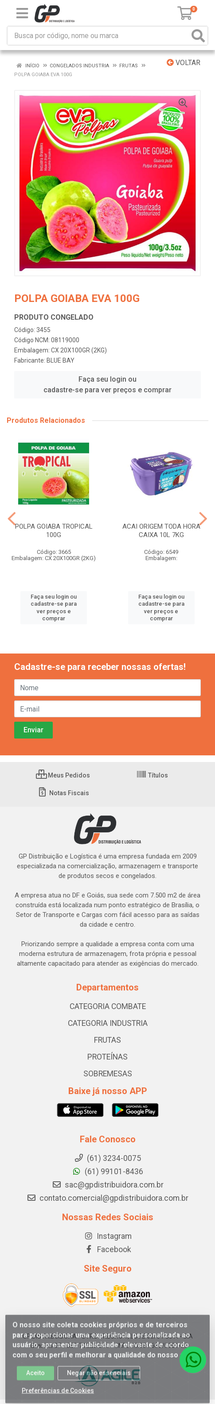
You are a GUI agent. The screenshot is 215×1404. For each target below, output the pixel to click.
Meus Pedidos (63, 775)
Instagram (108, 1236)
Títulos (152, 775)
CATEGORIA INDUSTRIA (108, 1023)
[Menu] (22, 13)
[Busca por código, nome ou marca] (98, 36)
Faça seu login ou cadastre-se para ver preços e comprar (107, 384)
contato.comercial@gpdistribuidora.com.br (107, 1198)
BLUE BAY (60, 360)
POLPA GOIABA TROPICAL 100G (54, 530)
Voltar (183, 62)
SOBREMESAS (107, 1073)
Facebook (107, 1249)
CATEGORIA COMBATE (108, 1006)
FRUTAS (107, 1040)
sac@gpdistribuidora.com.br (108, 1184)
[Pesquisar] (198, 36)
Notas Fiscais (63, 793)
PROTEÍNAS (107, 1056)
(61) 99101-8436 (107, 1171)
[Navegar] (12, 519)
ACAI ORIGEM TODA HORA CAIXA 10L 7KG (161, 530)
